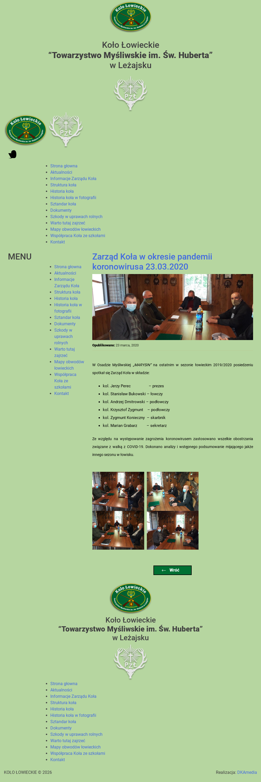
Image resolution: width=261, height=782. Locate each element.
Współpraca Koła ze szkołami (77, 235)
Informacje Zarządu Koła (73, 178)
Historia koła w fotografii (73, 197)
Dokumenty (61, 210)
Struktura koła (63, 184)
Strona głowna (64, 165)
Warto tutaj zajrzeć (67, 222)
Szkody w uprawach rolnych (76, 216)
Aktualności (61, 172)
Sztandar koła (63, 203)
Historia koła (62, 191)
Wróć (170, 570)
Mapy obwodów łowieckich (75, 229)
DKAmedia (247, 772)
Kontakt (57, 241)
